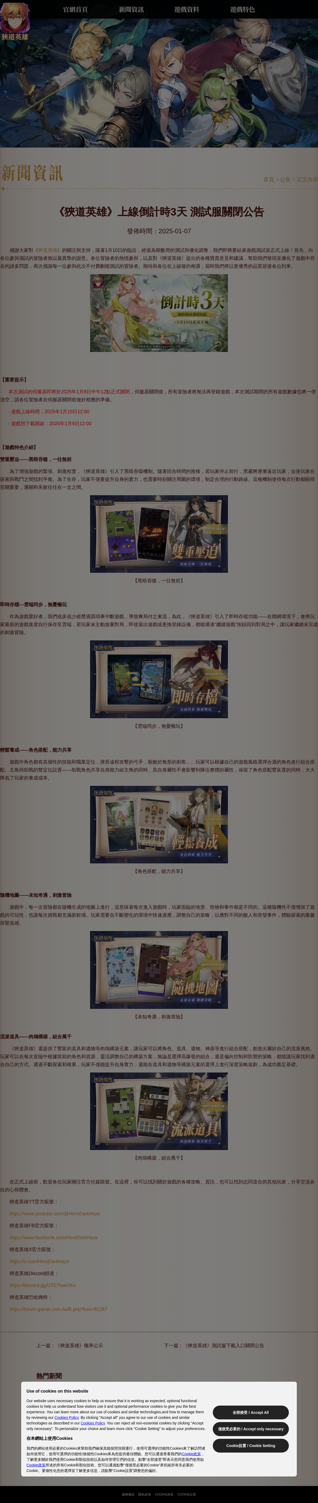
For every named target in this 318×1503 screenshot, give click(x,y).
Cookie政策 (191, 1454)
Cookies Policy (67, 1417)
